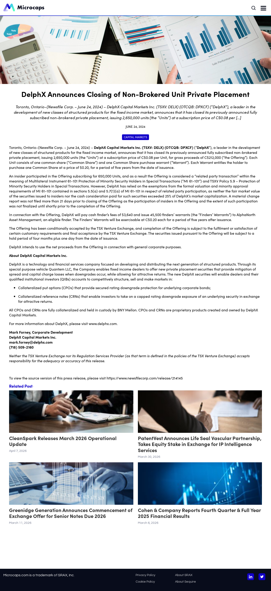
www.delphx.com (103, 323)
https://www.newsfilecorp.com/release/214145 (145, 377)
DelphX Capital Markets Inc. (117, 147)
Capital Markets (135, 137)
